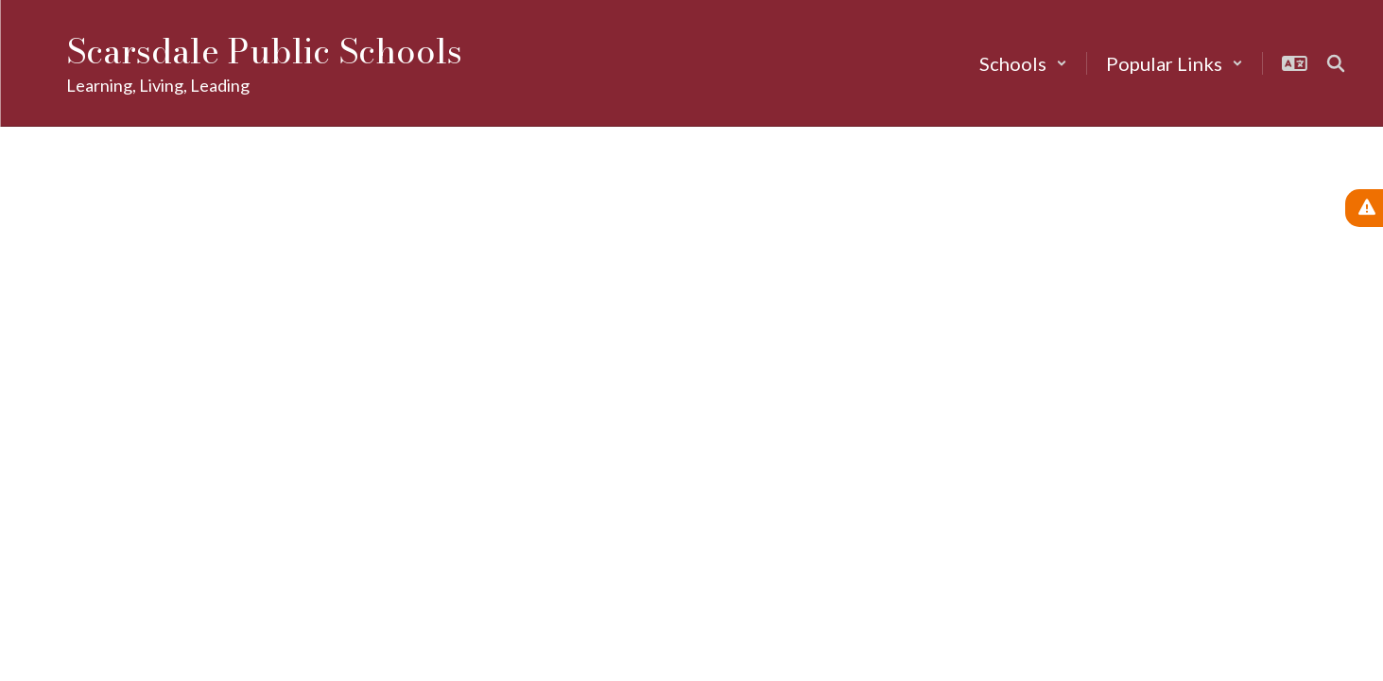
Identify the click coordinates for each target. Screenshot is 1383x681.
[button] (1023, 63)
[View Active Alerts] (1364, 208)
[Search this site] (1335, 63)
